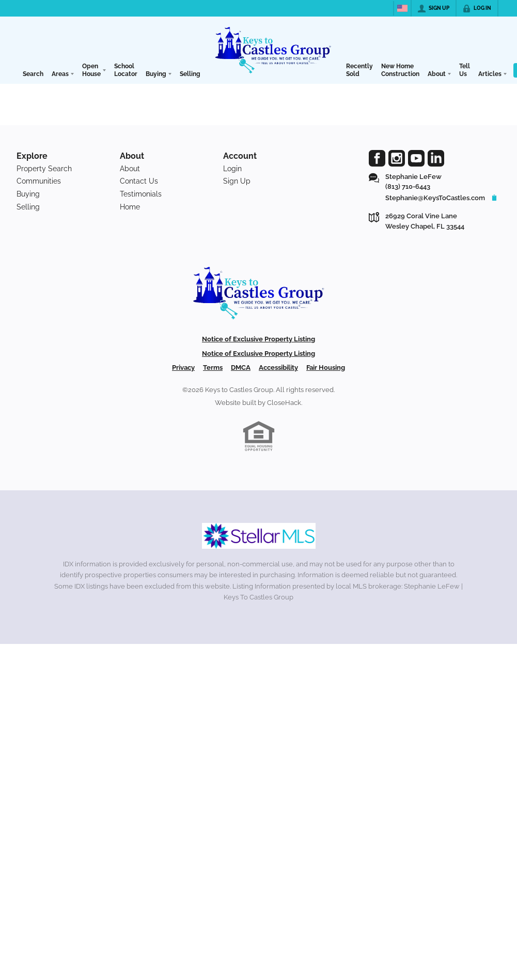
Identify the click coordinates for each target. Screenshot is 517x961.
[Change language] (402, 8)
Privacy (183, 367)
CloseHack (284, 403)
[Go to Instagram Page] (396, 158)
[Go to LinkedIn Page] (436, 158)
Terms (213, 367)
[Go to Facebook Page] (377, 158)
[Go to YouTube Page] (416, 158)
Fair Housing (325, 367)
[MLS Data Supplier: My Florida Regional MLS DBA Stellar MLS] (259, 536)
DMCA (240, 367)
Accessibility (278, 367)
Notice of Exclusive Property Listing (258, 339)
